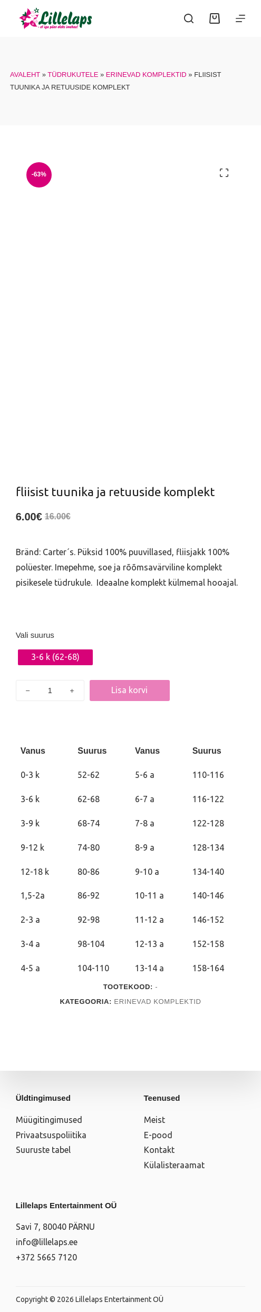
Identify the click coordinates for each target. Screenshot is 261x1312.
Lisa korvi (129, 690)
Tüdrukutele (72, 74)
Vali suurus (35, 634)
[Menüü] (240, 18)
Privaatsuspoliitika (51, 1135)
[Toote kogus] (50, 690)
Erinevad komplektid (146, 74)
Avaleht (25, 74)
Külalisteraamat (174, 1165)
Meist (154, 1119)
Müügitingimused (49, 1119)
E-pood (158, 1135)
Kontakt (159, 1150)
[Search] (189, 18)
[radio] (55, 657)
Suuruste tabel (43, 1150)
